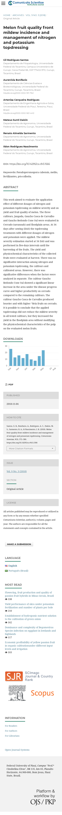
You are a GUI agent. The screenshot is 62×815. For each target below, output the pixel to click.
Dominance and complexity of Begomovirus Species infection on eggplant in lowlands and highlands (30, 631)
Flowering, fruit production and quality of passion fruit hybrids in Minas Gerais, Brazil (29, 594)
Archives (18, 15)
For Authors (11, 730)
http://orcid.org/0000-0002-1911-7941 (18, 93)
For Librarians (12, 735)
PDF (10, 384)
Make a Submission (19, 544)
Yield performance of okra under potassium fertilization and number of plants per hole (29, 605)
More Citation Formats (21, 448)
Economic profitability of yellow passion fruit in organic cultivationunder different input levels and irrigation (30, 646)
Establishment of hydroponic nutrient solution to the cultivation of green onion (30, 617)
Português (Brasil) (18, 570)
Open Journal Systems (17, 749)
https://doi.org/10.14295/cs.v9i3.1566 (29, 164)
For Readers (11, 725)
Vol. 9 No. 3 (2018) (36, 15)
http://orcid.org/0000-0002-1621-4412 (18, 113)
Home (6, 15)
